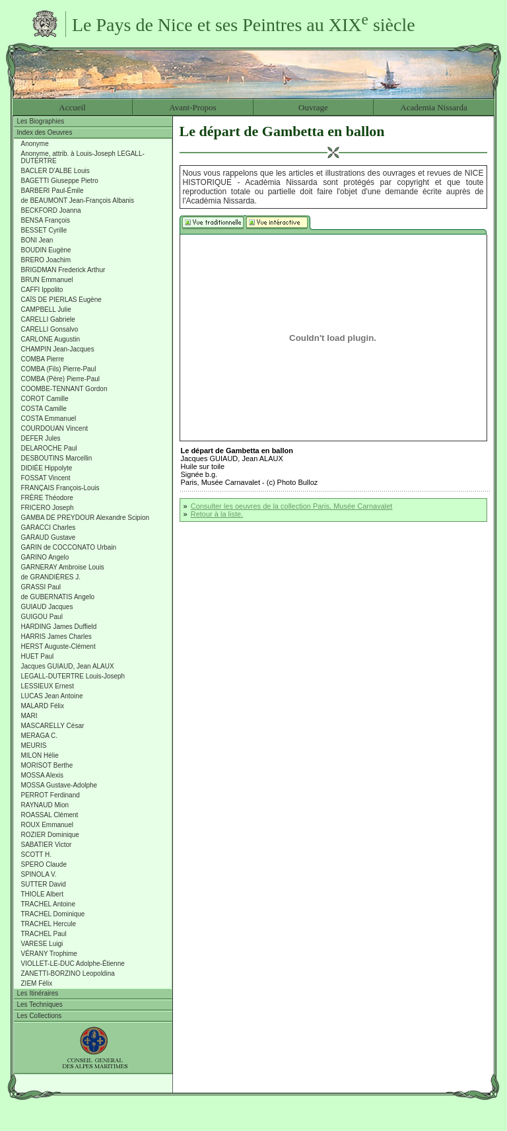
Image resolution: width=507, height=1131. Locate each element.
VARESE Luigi (42, 943)
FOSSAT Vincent (46, 478)
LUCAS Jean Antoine (52, 696)
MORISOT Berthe (47, 765)
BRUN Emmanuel (47, 279)
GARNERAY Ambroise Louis (62, 567)
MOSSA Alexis (42, 775)
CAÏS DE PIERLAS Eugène (61, 299)
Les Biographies (41, 121)
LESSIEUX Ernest (48, 686)
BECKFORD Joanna (51, 210)
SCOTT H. (36, 854)
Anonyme (35, 143)
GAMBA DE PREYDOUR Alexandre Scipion (85, 517)
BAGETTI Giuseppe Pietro (59, 180)
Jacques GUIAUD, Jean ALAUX (67, 666)
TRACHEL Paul (44, 933)
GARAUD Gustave (48, 537)
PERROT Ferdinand (50, 795)
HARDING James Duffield (59, 626)
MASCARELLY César (52, 725)
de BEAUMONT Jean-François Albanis (78, 200)
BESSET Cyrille (44, 230)
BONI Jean (37, 240)
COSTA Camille (44, 408)
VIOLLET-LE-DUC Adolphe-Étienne (73, 963)
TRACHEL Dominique (53, 914)
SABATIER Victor (46, 844)
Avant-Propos (192, 107)
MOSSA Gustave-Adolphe (59, 785)
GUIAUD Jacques (47, 606)
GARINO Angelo (45, 557)
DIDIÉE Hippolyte (47, 468)
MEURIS (34, 745)
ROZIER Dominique (50, 834)
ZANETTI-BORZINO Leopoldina (68, 973)
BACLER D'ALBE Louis (55, 170)
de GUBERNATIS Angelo (58, 597)
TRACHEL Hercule (49, 924)
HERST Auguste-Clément (58, 646)
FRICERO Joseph (47, 507)
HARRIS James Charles (56, 636)
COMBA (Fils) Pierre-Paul (58, 369)
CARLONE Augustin (51, 339)
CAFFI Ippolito (42, 289)
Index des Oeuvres (45, 132)
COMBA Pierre (43, 359)
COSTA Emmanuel (49, 418)
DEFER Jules (41, 438)
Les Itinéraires (38, 993)
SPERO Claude (44, 864)
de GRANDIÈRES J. (51, 577)
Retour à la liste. (217, 514)
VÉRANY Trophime (49, 953)
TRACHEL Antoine (48, 904)
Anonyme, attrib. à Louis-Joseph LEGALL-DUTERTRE (83, 157)
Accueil (72, 107)
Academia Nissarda (433, 107)
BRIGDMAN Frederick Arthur (63, 270)
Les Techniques (40, 1004)
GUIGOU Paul (42, 616)
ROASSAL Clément (50, 815)
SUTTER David (43, 884)
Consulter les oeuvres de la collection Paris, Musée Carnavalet (292, 506)
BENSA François (45, 220)
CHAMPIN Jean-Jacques (57, 349)
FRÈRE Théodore (47, 497)
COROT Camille (45, 398)
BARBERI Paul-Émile (52, 190)
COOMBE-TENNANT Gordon (64, 388)
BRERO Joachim (46, 260)
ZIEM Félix (37, 983)
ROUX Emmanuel (47, 824)
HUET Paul (37, 656)
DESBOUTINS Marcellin (56, 458)
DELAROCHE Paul (49, 448)
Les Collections (39, 1015)
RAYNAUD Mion (45, 805)
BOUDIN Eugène (46, 250)
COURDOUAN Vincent (54, 428)
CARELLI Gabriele (48, 319)
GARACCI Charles (48, 527)
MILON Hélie (40, 755)
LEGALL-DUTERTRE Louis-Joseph (73, 676)
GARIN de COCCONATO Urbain (69, 547)
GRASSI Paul (41, 587)
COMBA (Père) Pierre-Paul (60, 379)
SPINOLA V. (39, 874)
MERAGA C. (39, 735)
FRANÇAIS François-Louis (60, 488)
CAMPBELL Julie (46, 309)
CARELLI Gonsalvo (50, 329)
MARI (29, 715)
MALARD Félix (43, 706)
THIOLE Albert (42, 894)
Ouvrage (313, 107)
